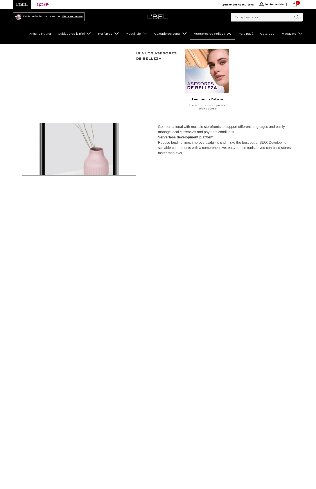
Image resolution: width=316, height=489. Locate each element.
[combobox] (267, 16)
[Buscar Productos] (296, 17)
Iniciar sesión (274, 4)
